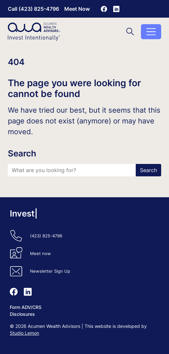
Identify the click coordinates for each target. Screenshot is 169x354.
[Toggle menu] (151, 31)
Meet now (40, 253)
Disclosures (22, 314)
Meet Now (77, 9)
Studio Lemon (24, 333)
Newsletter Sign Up (50, 271)
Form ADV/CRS (25, 307)
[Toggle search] (130, 31)
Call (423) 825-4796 (33, 9)
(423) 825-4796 (46, 235)
